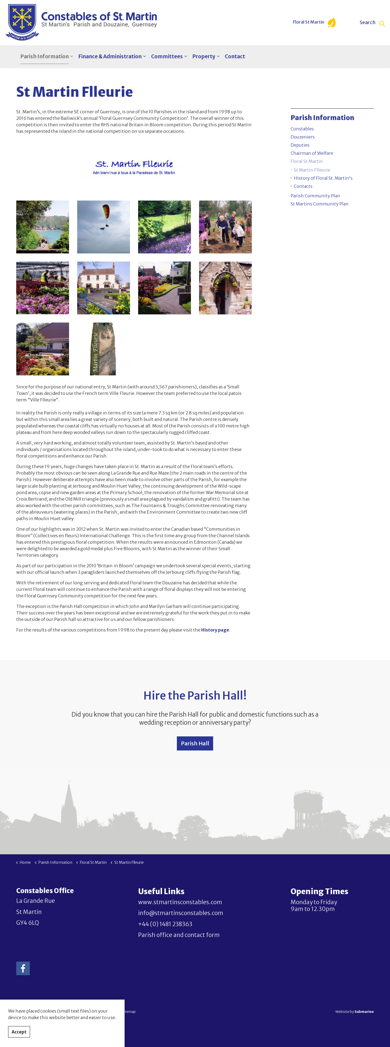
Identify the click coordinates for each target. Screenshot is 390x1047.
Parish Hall (195, 743)
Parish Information (44, 56)
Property (203, 56)
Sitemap (129, 1011)
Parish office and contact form (179, 935)
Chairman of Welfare (312, 153)
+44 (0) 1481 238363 (165, 924)
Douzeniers (303, 137)
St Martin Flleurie (312, 170)
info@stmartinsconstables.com (180, 913)
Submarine (364, 1011)
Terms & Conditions (102, 1011)
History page (215, 630)
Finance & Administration (110, 56)
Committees (167, 56)
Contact (235, 56)
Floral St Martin (314, 23)
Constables (302, 128)
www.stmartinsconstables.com (180, 902)
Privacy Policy (72, 1011)
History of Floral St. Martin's (323, 178)
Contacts (303, 186)
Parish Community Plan (315, 195)
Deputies (300, 145)
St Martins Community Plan (320, 204)
